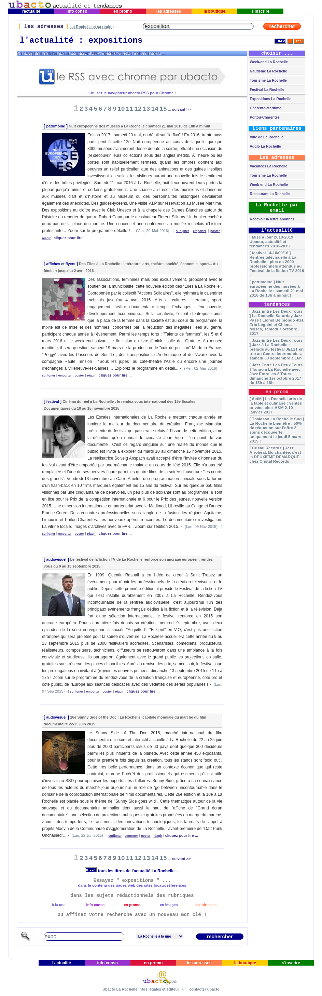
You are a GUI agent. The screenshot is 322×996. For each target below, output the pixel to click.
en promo (122, 11)
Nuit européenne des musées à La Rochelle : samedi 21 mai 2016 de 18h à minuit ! (140, 126)
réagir (46, 238)
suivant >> (181, 109)
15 (163, 109)
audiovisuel (56, 559)
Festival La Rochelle (266, 89)
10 (121, 109)
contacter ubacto (204, 989)
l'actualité (31, 11)
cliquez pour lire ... (70, 238)
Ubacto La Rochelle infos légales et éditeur (140, 989)
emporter (199, 231)
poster (215, 231)
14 (155, 109)
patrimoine (55, 126)
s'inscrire (260, 11)
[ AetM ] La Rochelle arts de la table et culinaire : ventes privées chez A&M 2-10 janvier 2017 (276, 405)
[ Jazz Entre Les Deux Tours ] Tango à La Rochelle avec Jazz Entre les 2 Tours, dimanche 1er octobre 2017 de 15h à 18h (276, 374)
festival (52, 401)
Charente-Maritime (265, 108)
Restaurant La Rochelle (269, 194)
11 (130, 109)
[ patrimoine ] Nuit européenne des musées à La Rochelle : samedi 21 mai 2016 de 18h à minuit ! (276, 288)
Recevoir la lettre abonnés (272, 219)
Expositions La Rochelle (270, 99)
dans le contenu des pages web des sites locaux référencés (132, 885)
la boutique (214, 11)
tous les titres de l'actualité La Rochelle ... (132, 871)
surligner (182, 231)
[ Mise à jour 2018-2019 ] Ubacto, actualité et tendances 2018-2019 (273, 241)
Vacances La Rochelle (268, 166)
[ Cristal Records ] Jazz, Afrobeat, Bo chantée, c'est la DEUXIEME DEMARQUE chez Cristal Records (275, 454)
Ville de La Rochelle (266, 137)
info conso (76, 11)
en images (169, 905)
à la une (59, 905)
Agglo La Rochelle (265, 146)
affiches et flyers (60, 264)
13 (146, 109)
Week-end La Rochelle (268, 62)
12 (138, 109)
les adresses (168, 11)
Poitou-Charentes (264, 117)
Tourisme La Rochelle (268, 80)
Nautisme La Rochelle (268, 71)
